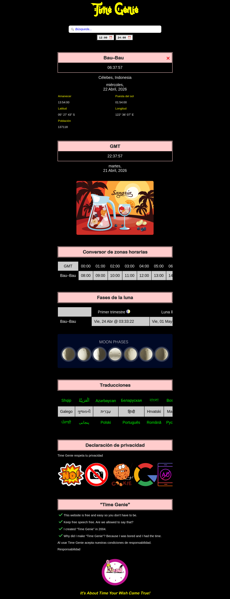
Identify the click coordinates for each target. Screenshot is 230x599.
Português (131, 422)
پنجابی (84, 422)
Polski (106, 422)
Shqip (66, 400)
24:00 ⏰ (124, 37)
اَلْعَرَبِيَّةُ (84, 400)
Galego (66, 411)
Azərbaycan (106, 401)
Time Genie (115, 10)
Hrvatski (154, 411)
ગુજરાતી (84, 411)
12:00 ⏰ (105, 37)
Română (154, 422)
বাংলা (154, 400)
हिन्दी (131, 412)
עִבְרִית (106, 411)
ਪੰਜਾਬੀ (66, 422)
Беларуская (131, 400)
